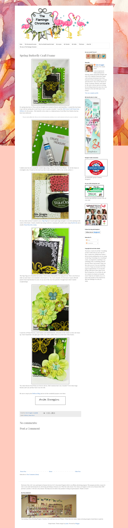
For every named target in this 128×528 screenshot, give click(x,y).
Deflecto (26, 415)
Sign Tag (44, 221)
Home (21, 44)
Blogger (77, 523)
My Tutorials (66, 44)
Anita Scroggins (100, 65)
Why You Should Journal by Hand (46, 44)
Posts (88, 240)
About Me (88, 44)
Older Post (78, 471)
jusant (66, 523)
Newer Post (23, 471)
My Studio (74, 44)
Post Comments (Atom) (33, 474)
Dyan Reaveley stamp (30, 225)
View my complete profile (91, 93)
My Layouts (58, 44)
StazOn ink (74, 223)
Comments (89, 243)
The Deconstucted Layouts (30, 44)
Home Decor (32, 415)
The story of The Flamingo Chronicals (28, 47)
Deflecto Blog (36, 393)
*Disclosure (81, 44)
